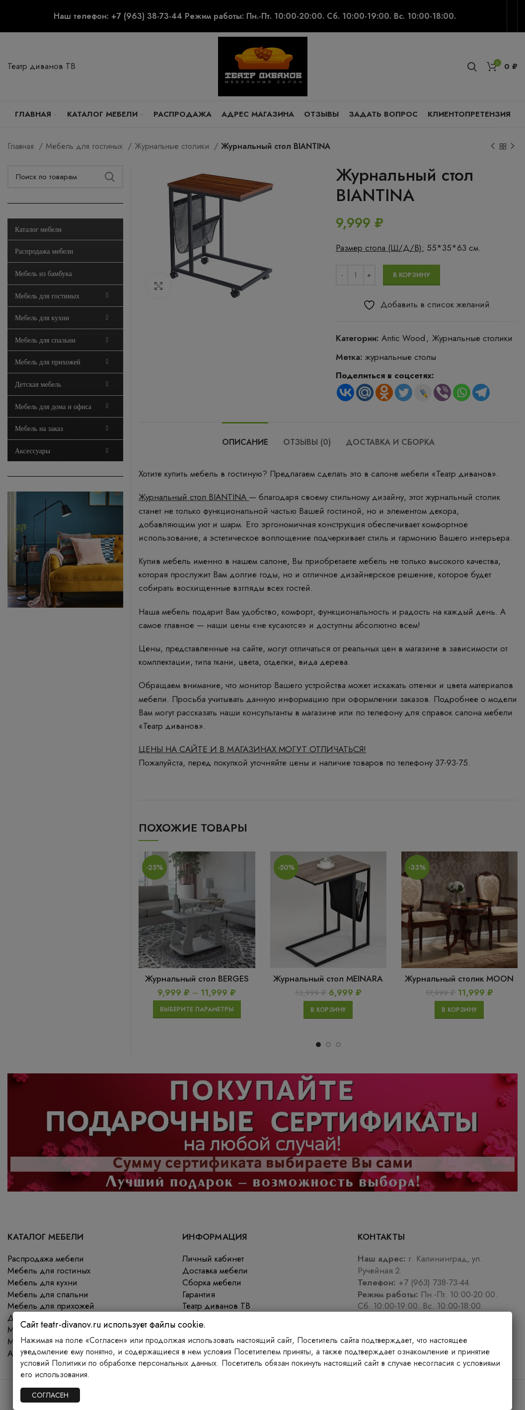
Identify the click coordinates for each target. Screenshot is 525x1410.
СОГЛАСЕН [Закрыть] (50, 1395)
